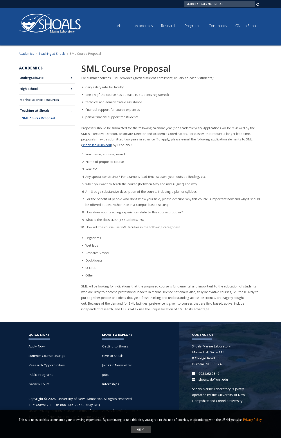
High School (29, 89)
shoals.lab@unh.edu (96, 145)
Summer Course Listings (47, 355)
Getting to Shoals (115, 346)
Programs (192, 25)
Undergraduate (31, 78)
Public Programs (41, 374)
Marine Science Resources (39, 100)
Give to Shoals (246, 25)
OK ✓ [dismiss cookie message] (140, 429)
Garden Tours (39, 384)
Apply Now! (37, 346)
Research (168, 25)
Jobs (105, 374)
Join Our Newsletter (117, 365)
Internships (110, 384)
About (122, 25)
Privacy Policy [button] (252, 420)
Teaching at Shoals (51, 53)
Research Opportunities (47, 365)
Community (218, 25)
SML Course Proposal (38, 118)
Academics (144, 25)
